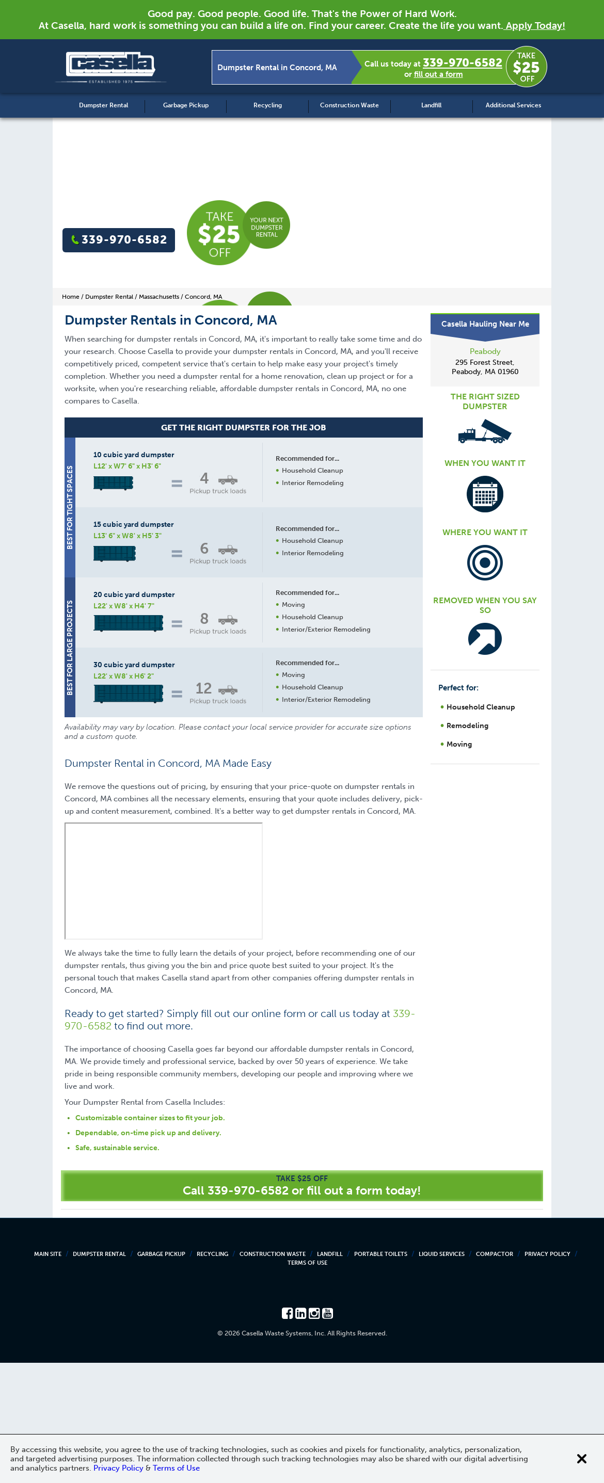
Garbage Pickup (186, 105)
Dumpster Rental (103, 105)
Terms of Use (307, 1383)
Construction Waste (349, 105)
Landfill (431, 105)
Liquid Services (442, 1374)
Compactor (494, 1374)
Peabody (485, 351)
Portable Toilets (380, 1374)
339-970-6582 (462, 63)
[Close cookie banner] (581, 1458)
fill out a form (438, 74)
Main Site (47, 1374)
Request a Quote (312, 834)
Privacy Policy (547, 1374)
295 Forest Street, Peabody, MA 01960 (485, 367)
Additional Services (513, 105)
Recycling (267, 105)
